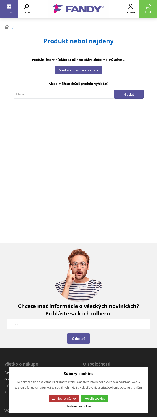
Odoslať (78, 338)
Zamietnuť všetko (64, 398)
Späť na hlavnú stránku (78, 70)
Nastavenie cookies (78, 406)
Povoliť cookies (94, 398)
